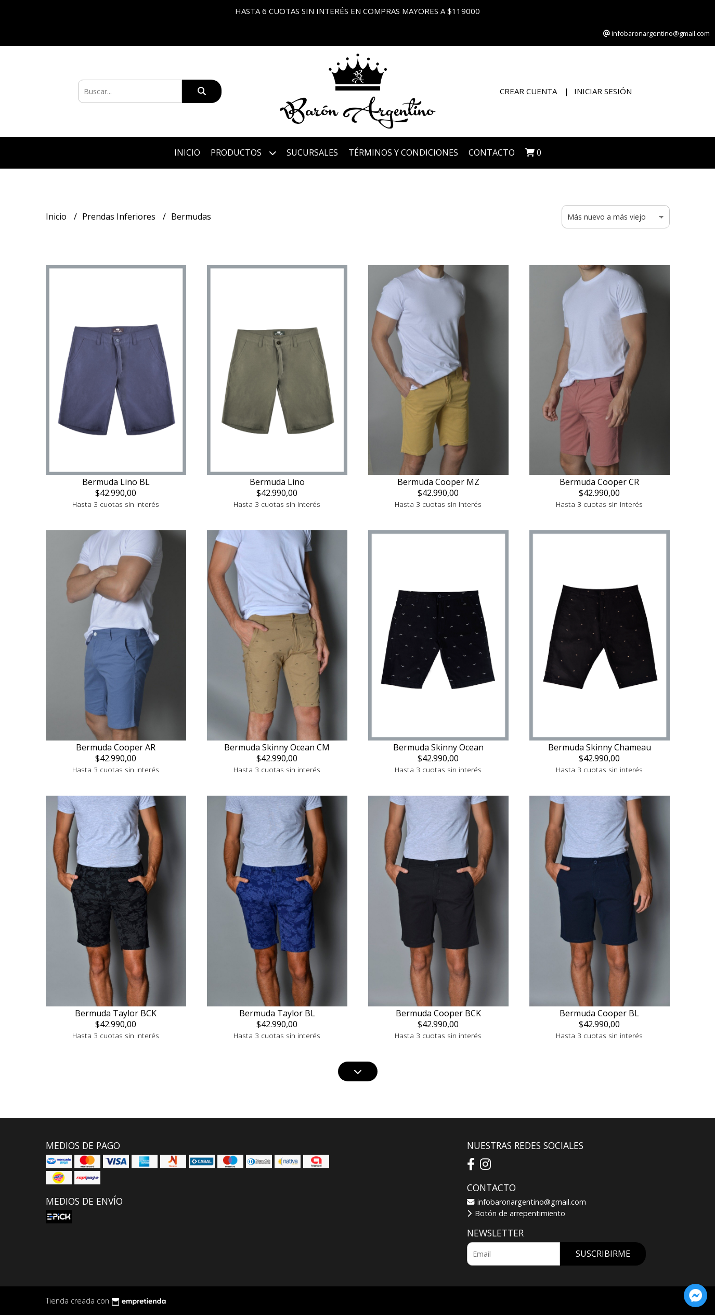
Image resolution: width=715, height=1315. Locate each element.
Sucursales (312, 152)
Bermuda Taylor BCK (116, 1013)
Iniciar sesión (603, 91)
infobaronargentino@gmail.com (526, 1202)
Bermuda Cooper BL (599, 1013)
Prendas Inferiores (120, 216)
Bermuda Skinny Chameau (599, 747)
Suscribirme (603, 1253)
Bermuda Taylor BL (277, 1013)
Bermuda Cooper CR (599, 482)
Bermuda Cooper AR (115, 747)
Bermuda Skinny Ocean (438, 747)
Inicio (187, 152)
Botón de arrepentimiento (516, 1213)
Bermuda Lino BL (116, 482)
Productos (243, 153)
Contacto (492, 152)
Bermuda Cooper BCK (438, 1013)
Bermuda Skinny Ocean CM (277, 747)
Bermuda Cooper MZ (438, 482)
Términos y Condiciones (403, 152)
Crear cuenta (528, 91)
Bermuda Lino (277, 482)
